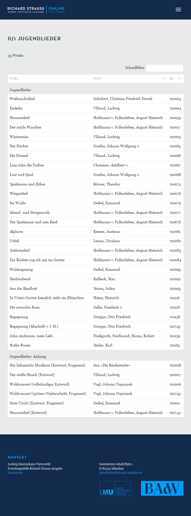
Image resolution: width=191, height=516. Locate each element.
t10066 (175, 155)
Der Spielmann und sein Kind (34, 222)
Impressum (15, 472)
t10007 (175, 374)
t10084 (175, 260)
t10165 (175, 345)
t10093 (175, 288)
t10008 (175, 365)
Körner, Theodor (106, 184)
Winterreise (19, 136)
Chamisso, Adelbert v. (110, 165)
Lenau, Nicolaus (106, 240)
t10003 (175, 98)
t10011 (175, 403)
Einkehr (16, 108)
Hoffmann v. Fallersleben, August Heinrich (128, 117)
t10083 (175, 250)
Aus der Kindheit (23, 288)
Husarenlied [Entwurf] (28, 412)
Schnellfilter (154, 68)
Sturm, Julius (104, 288)
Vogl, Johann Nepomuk (112, 384)
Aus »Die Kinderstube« (112, 365)
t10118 (175, 307)
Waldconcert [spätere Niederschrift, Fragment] (48, 393)
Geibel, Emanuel (106, 203)
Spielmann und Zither (27, 184)
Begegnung (19, 316)
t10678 (175, 222)
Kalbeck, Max (104, 279)
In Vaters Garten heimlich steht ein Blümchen (47, 297)
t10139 (175, 335)
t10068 (175, 174)
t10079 (175, 203)
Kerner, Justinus (106, 231)
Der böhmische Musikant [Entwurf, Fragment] (47, 365)
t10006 (175, 384)
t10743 (175, 393)
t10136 (175, 316)
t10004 (175, 108)
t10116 (175, 297)
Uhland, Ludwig (106, 108)
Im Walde (18, 203)
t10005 (175, 136)
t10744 (175, 412)
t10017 (175, 127)
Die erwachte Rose (25, 307)
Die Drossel (19, 155)
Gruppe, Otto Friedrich (112, 316)
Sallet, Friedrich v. (108, 307)
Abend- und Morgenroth (30, 212)
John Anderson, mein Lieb (31, 335)
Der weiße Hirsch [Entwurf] (32, 374)
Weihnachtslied (22, 98)
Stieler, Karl (102, 345)
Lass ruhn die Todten (27, 165)
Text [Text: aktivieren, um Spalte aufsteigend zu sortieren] (97, 78)
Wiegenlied (19, 193)
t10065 (175, 146)
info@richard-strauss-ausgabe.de (120, 472)
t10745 (175, 326)
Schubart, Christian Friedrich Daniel (122, 98)
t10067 (175, 165)
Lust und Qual (21, 174)
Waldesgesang (21, 269)
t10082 (175, 240)
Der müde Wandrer (25, 127)
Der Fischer (19, 146)
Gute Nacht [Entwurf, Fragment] (37, 403)
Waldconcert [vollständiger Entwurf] (40, 384)
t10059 (175, 117)
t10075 (175, 184)
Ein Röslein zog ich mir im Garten (37, 260)
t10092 (175, 279)
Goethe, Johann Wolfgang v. (116, 146)
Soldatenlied (20, 250)
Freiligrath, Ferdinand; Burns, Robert (123, 335)
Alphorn (16, 231)
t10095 (175, 269)
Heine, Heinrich (106, 297)
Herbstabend (20, 279)
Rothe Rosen (20, 345)
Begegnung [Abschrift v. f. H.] (34, 326)
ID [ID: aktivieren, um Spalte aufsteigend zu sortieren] (171, 78)
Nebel (14, 240)
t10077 (175, 212)
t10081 (175, 231)
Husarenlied (20, 117)
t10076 (175, 193)
